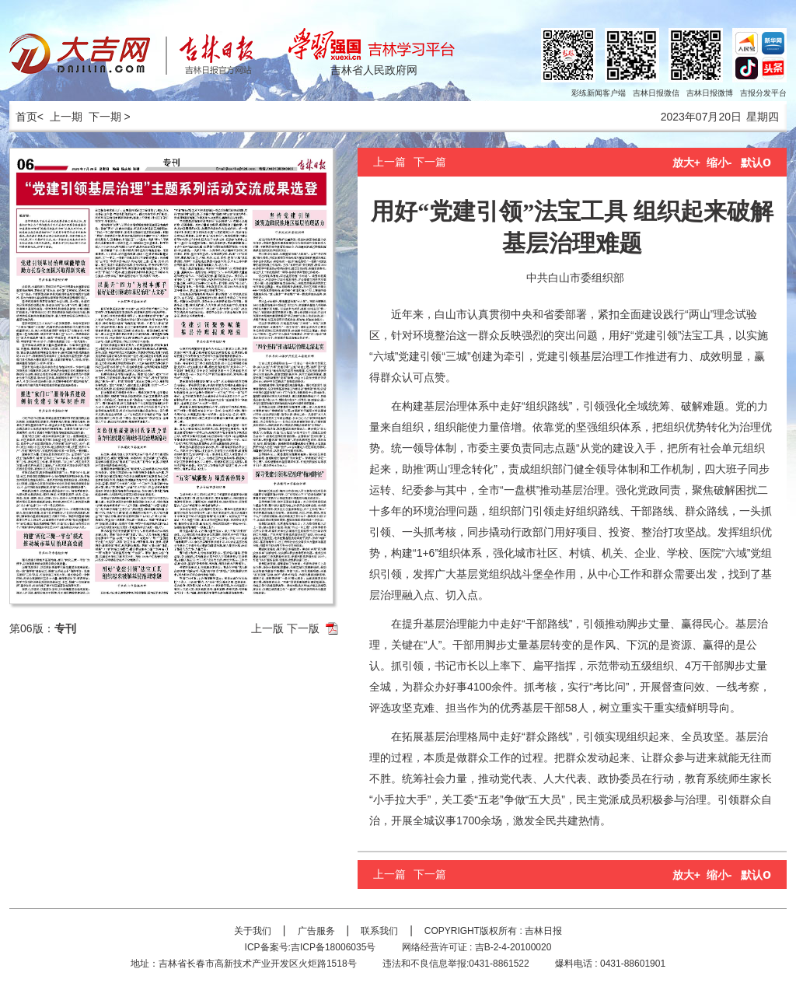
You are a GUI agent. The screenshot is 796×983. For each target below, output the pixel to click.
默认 (756, 162)
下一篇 (430, 162)
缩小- (719, 162)
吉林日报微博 (709, 93)
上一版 (267, 628)
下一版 (303, 628)
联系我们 (379, 930)
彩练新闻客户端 (598, 93)
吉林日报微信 (656, 93)
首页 (23, 116)
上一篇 (389, 162)
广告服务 (316, 930)
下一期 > (110, 116)
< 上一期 (59, 116)
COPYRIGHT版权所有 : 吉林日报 (493, 930)
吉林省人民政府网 (373, 70)
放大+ (686, 162)
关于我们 (252, 930)
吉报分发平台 (763, 93)
